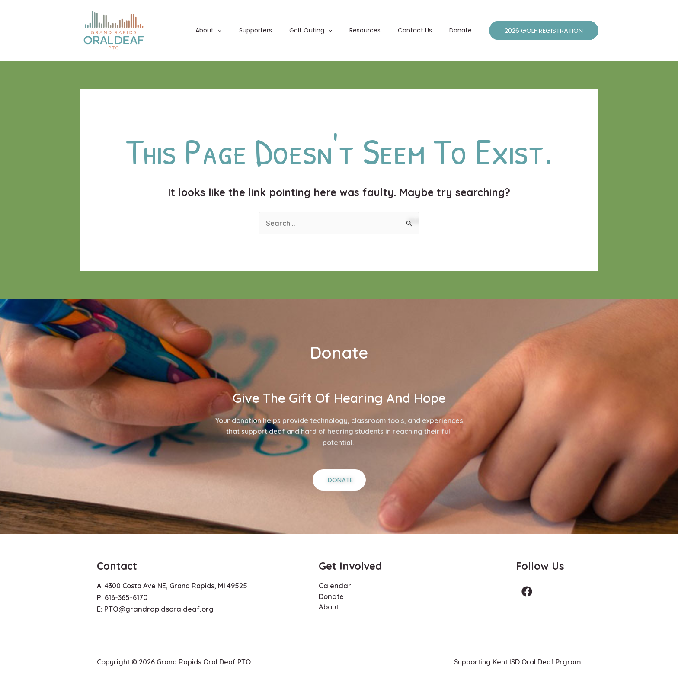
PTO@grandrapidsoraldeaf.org (156, 607)
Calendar (334, 585)
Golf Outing (328, 30)
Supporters (278, 30)
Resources (377, 30)
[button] (246, 30)
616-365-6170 (126, 596)
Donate (463, 30)
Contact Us (423, 30)
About (237, 30)
